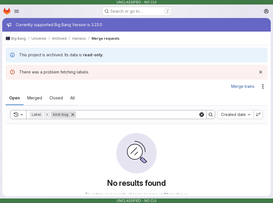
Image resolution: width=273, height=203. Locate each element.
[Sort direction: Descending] (258, 114)
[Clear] (201, 114)
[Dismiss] (260, 72)
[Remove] (72, 114)
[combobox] (235, 114)
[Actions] (262, 86)
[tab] (15, 98)
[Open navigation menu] (16, 11)
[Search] (137, 114)
